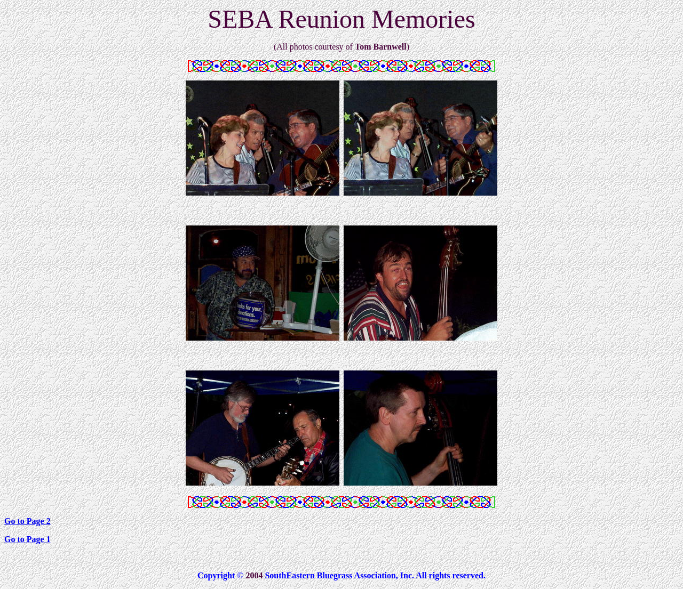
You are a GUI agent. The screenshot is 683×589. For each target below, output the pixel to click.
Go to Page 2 (27, 521)
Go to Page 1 (27, 539)
